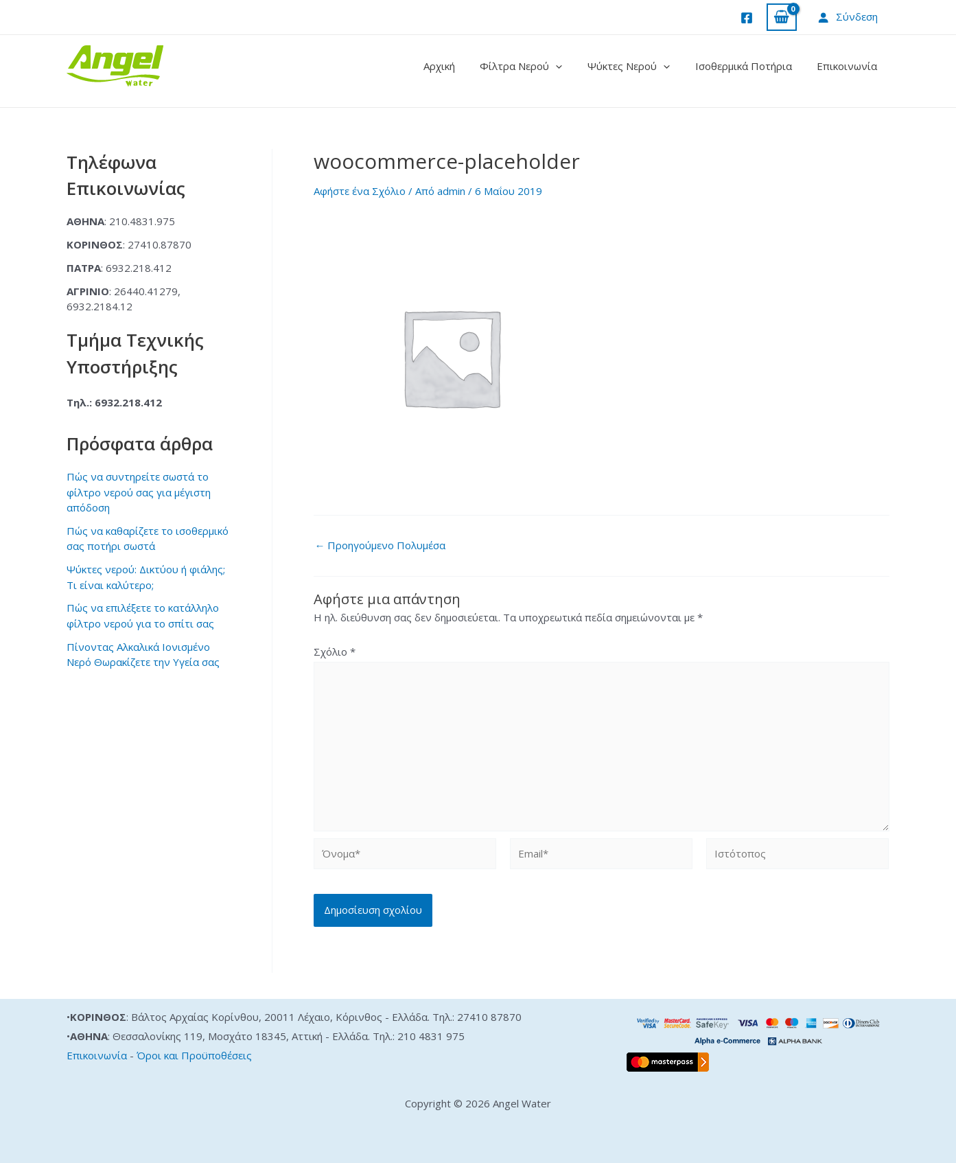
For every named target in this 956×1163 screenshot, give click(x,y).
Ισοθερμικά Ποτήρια (750, 66)
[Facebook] (747, 18)
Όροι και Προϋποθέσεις (194, 1055)
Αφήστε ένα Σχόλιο (360, 191)
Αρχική (460, 66)
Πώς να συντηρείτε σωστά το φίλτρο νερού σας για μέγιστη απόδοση (139, 492)
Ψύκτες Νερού (640, 66)
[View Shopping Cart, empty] (781, 17)
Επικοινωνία (849, 66)
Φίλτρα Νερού (537, 66)
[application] (572, 66)
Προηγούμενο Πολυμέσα (380, 545)
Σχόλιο (334, 651)
